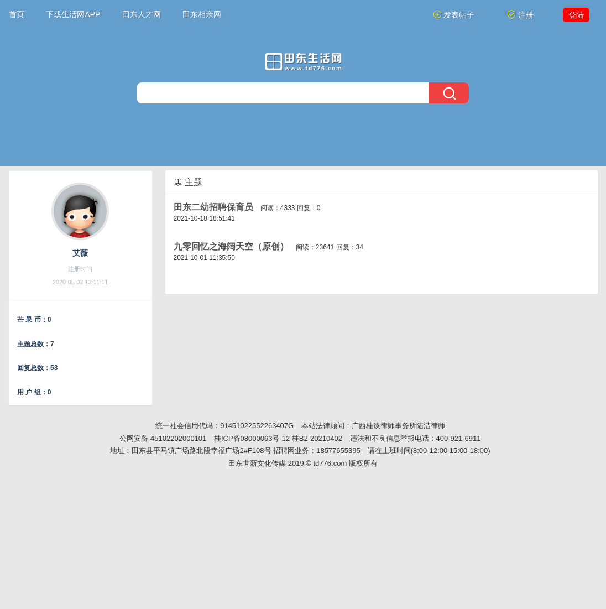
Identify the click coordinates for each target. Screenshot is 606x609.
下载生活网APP (73, 14)
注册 (520, 14)
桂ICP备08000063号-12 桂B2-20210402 (278, 438)
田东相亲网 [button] (201, 14)
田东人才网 (141, 14)
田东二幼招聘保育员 (213, 207)
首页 (16, 14)
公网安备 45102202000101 (162, 438)
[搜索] (303, 92)
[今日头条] (303, 61)
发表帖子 (454, 14)
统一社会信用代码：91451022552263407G (224, 425)
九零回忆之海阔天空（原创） (231, 246)
